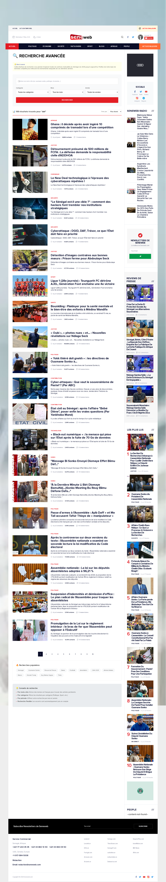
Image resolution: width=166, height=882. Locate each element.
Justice (54, 145)
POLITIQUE (32, 46)
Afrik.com (136, 853)
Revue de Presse (50, 670)
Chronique (55, 174)
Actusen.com (88, 857)
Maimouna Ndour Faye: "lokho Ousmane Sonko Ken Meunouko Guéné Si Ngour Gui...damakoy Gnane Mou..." (144, 122)
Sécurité (54, 198)
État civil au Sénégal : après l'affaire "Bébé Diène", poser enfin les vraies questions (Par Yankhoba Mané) (80, 412)
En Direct (135, 741)
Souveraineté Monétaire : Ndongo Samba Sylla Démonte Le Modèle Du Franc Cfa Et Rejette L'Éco (138, 409)
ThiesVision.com (112, 844)
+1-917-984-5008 (20, 855)
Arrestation (83, 670)
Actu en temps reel (26, 28)
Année (87, 88)
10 (92, 654)
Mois (52, 88)
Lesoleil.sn (87, 844)
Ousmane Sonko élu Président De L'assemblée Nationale (141, 496)
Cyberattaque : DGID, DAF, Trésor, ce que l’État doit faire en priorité (82, 232)
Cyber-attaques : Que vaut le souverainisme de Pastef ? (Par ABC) (82, 384)
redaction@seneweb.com (29, 865)
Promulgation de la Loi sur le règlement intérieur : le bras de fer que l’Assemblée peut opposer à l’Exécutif (81, 627)
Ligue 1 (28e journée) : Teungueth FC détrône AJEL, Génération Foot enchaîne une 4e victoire (82, 282)
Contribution (56, 378)
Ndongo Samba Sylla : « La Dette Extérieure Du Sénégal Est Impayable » (140, 377)
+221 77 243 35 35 (21, 847)
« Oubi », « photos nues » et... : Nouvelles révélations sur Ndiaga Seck (78, 334)
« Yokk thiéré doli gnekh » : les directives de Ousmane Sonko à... (80, 360)
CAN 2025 (95, 670)
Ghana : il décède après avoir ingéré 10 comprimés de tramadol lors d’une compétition (82, 126)
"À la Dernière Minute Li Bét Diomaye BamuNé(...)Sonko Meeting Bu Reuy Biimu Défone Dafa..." (78, 488)
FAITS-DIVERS (76, 46)
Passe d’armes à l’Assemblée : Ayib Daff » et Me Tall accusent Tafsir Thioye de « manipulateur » (83, 514)
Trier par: (104, 112)
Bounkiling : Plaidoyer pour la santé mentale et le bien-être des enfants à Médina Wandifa (82, 308)
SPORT (90, 46)
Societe (134, 538)
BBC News (136, 848)
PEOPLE (127, 46)
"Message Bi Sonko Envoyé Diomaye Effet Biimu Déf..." (83, 463)
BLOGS (101, 46)
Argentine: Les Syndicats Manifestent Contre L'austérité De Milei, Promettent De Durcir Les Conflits (145, 172)
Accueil (15, 28)
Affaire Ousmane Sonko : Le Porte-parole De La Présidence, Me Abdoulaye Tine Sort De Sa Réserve (142, 602)
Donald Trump (31, 675)
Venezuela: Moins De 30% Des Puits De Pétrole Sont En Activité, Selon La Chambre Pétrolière (145, 211)
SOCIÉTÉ (61, 46)
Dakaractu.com (112, 862)
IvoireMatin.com (138, 844)
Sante (53, 303)
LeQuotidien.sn (112, 857)
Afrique (54, 121)
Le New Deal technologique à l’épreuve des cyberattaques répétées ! (80, 180)
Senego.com (111, 839)
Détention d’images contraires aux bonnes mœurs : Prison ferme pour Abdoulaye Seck (80, 257)
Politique (54, 355)
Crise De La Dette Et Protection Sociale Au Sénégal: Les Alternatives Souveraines (138, 308)
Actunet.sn (87, 862)
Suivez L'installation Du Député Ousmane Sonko (141, 736)
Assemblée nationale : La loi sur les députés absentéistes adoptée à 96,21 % (80, 569)
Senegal (21, 670)
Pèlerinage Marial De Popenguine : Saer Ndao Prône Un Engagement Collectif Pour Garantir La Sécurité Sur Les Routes (144, 193)
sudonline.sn (111, 853)
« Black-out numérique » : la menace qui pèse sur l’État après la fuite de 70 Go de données (81, 436)
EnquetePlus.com (138, 839)
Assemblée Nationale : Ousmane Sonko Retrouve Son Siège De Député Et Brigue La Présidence (143, 769)
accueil (15, 46)
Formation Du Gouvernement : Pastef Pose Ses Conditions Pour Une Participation (141, 670)
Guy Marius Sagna (47, 675)
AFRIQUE (114, 46)
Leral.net (86, 839)
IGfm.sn (86, 848)
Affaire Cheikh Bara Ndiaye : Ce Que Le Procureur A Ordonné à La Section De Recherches (142, 530)
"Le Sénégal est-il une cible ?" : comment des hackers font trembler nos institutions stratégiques (81, 205)
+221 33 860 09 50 (57, 847)
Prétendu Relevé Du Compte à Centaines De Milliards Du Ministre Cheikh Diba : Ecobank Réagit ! (142, 566)
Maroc (20, 675)
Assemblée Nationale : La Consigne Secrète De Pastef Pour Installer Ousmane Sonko (142, 704)
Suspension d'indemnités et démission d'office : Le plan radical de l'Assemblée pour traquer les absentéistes (82, 597)
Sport (53, 277)
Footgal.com (88, 853)
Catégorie (19, 88)
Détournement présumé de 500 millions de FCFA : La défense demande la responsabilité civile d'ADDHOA (81, 152)
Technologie (56, 431)
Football (72, 670)
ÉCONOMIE (47, 46)
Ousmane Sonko (34, 670)
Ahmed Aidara (108, 670)
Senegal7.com (111, 848)
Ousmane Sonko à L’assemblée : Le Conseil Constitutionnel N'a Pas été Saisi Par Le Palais (142, 637)
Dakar (63, 670)
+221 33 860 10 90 (39, 847)
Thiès (60, 675)
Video (53, 457)
